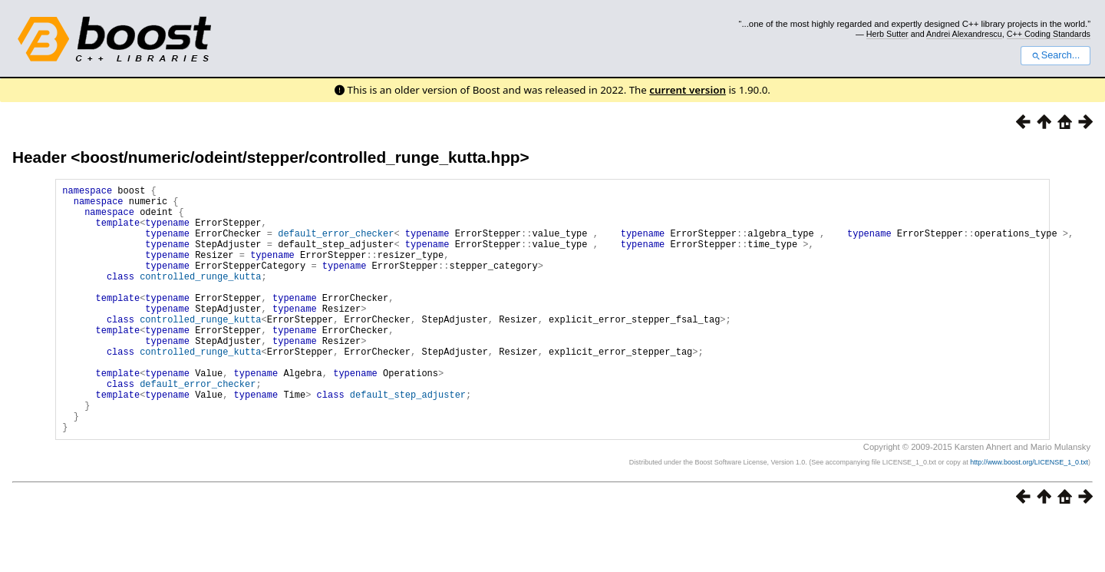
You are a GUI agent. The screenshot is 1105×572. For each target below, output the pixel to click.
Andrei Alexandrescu (964, 33)
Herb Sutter (887, 33)
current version (687, 90)
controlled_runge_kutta (200, 296)
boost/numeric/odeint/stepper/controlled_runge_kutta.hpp (300, 157)
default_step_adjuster (408, 440)
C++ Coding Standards (1048, 33)
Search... (1055, 55)
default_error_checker (336, 244)
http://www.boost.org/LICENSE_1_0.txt (1029, 515)
